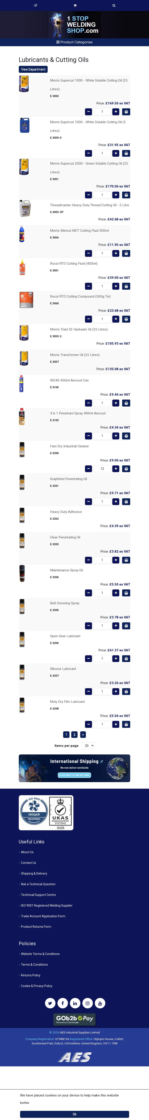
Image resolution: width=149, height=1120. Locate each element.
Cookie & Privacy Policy (36, 986)
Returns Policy (30, 975)
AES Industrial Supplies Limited (80, 1032)
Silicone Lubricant (63, 669)
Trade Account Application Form (43, 916)
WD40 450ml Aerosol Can (69, 380)
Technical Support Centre (38, 895)
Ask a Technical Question (38, 884)
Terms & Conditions (34, 964)
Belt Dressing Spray (64, 603)
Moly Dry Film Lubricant (67, 702)
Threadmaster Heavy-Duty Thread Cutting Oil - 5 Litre (89, 205)
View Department (33, 69)
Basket (75, 5)
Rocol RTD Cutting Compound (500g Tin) (80, 296)
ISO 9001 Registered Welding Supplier (47, 905)
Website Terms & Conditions (40, 954)
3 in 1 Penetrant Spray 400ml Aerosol (78, 413)
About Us (27, 852)
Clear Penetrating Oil (65, 537)
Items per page (66, 746)
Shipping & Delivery (34, 873)
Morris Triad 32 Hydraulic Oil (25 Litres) (79, 329)
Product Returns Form (36, 926)
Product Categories (74, 42)
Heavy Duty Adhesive (66, 512)
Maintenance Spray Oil (66, 570)
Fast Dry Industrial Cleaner (69, 446)
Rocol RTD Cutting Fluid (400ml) (73, 264)
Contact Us (28, 863)
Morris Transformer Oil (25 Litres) (75, 355)
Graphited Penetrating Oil (68, 479)
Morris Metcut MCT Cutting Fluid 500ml (79, 231)
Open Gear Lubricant (65, 636)
